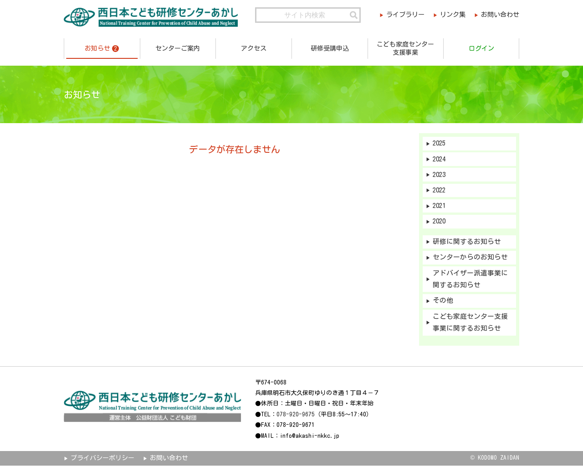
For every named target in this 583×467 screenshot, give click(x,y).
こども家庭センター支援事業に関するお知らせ (470, 324)
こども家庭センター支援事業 (405, 48)
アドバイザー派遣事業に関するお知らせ (470, 280)
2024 (440, 159)
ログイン (481, 48)
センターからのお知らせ (470, 258)
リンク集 (451, 15)
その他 (443, 302)
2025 (440, 143)
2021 (440, 206)
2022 (440, 190)
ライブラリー (402, 15)
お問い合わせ (500, 15)
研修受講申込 (330, 48)
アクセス (253, 48)
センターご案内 (177, 48)
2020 (440, 222)
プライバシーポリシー (102, 460)
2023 (440, 174)
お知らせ (102, 48)
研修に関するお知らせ (467, 242)
